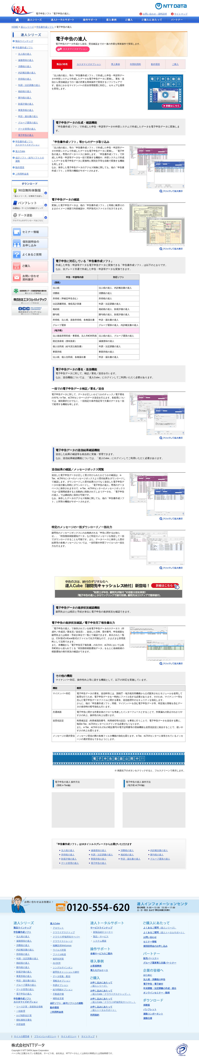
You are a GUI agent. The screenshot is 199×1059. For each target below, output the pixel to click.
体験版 (146, 1005)
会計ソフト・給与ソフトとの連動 (29, 159)
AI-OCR (56, 963)
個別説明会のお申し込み (155, 946)
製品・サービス (100, 936)
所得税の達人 (24, 79)
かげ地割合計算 (24, 1015)
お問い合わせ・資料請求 (155, 14)
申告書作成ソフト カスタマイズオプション (27, 143)
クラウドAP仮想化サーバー (66, 936)
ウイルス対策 (59, 950)
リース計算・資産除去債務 (29, 1006)
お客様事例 (95, 966)
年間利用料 (135, 64)
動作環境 (19, 167)
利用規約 (94, 1015)
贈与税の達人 (24, 97)
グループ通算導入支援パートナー (159, 963)
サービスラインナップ (101, 927)
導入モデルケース (99, 970)
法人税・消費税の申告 (154, 979)
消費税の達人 (24, 66)
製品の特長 (62, 64)
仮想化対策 (58, 958)
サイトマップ (180, 14)
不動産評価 (58, 994)
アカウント (58, 928)
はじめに (147, 975)
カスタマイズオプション (89, 64)
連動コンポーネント (153, 1014)
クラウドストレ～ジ (63, 941)
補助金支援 (58, 998)
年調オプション (60, 985)
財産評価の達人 (26, 104)
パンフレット (149, 1009)
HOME (15, 27)
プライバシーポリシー (45, 1036)
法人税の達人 (24, 54)
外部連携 (20, 1024)
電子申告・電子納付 (153, 984)
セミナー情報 (149, 941)
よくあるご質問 (159, 927)
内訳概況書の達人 (27, 72)
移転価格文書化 (24, 1020)
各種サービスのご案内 (101, 953)
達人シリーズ (27, 27)
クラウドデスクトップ (64, 932)
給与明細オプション (63, 989)
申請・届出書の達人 (28, 116)
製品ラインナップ (24, 41)
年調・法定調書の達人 (29, 85)
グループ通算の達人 (28, 122)
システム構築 (99, 941)
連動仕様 (147, 1018)
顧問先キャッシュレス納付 (66, 972)
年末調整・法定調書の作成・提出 (159, 988)
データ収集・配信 (61, 976)
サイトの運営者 (21, 1036)
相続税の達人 (24, 91)
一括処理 (20, 1011)
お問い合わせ (149, 937)
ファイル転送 (59, 954)
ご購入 (175, 64)
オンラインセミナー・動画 (156, 992)
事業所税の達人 (26, 110)
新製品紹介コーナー (103, 932)
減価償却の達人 (26, 60)
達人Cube (20, 151)
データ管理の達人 (27, 129)
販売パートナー (151, 958)
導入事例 (115, 64)
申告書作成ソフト (45, 27)
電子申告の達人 (26, 135)
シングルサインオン (63, 967)
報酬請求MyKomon (62, 945)
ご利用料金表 (22, 174)
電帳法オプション (61, 981)
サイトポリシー (68, 1036)
